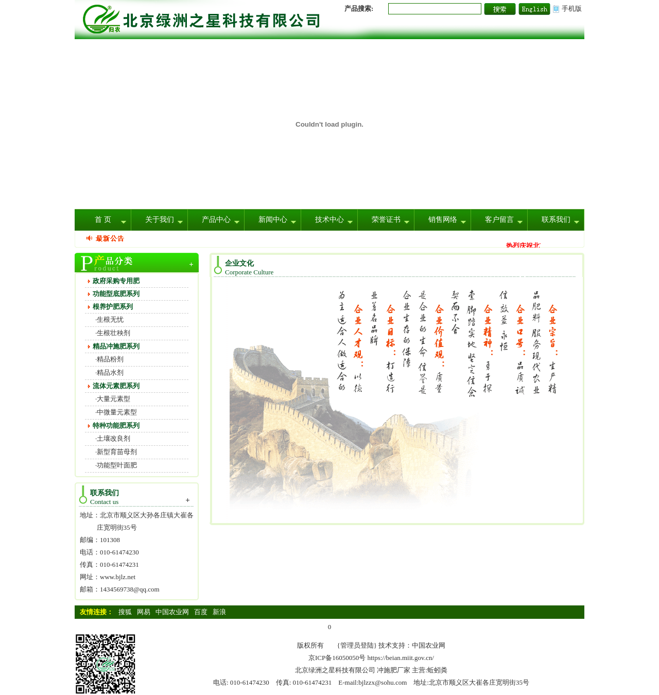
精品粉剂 (110, 359)
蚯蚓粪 (437, 670)
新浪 (219, 612)
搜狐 (125, 612)
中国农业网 (172, 612)
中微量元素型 (117, 412)
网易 (143, 612)
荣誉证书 (386, 219)
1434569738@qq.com (130, 589)
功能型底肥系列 (116, 294)
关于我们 (159, 219)
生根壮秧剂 (113, 333)
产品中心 (216, 219)
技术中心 (329, 219)
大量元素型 (113, 399)
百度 (200, 612)
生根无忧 (110, 319)
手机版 (572, 8)
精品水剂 (110, 372)
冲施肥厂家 (393, 670)
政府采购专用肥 (116, 281)
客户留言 (499, 219)
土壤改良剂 (113, 438)
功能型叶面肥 (117, 465)
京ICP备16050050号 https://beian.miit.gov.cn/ (371, 658)
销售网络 (442, 219)
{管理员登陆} (357, 645)
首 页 (103, 219)
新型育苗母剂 (117, 452)
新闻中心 (272, 219)
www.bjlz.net (117, 577)
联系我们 (556, 219)
